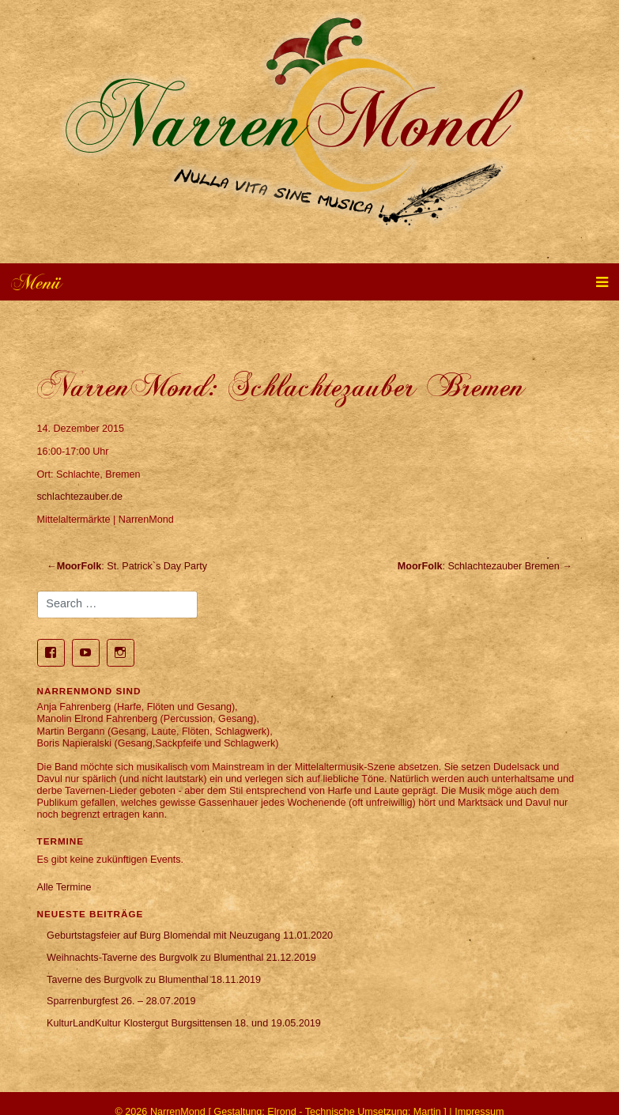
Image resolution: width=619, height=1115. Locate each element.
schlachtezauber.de (80, 496)
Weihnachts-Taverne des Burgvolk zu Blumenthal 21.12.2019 (181, 957)
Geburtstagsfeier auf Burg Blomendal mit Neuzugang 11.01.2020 (190, 935)
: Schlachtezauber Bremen (479, 566)
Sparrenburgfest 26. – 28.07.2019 (121, 1001)
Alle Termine (64, 887)
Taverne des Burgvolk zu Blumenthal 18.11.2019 (154, 979)
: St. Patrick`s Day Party (132, 566)
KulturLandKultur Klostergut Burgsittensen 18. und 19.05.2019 (184, 1023)
